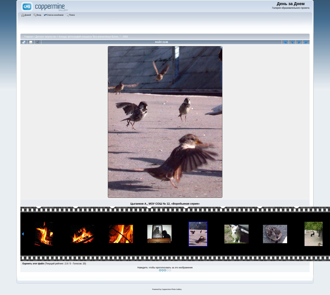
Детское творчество (46, 36)
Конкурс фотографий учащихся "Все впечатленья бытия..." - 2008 (93, 36)
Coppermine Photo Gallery (172, 289)
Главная (28, 36)
